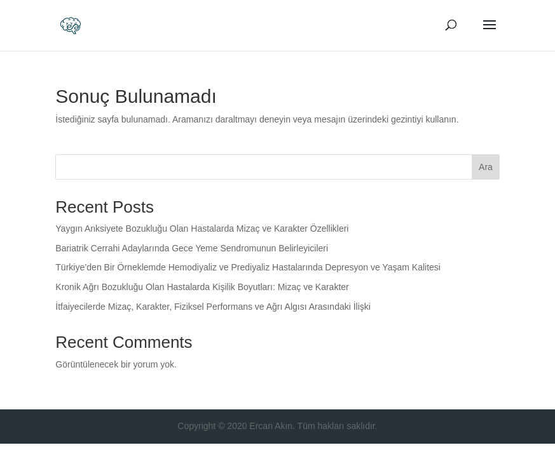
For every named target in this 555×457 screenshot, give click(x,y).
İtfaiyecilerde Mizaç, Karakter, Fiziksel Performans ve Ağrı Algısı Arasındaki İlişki (213, 306)
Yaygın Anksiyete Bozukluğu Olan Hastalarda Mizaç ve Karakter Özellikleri (201, 228)
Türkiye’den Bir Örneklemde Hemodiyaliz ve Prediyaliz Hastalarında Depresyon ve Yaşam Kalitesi (248, 267)
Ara (486, 167)
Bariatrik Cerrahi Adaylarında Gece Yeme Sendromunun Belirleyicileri (191, 248)
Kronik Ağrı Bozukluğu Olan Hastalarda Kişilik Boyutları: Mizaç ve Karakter (201, 287)
